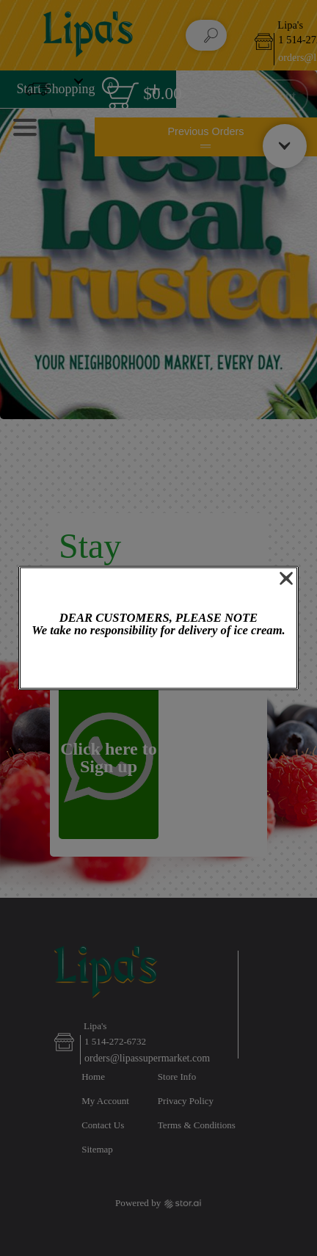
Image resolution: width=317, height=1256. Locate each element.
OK (158, 664)
